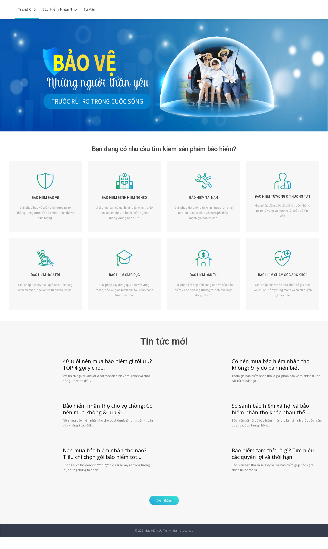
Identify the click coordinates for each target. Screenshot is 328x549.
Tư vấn (89, 9)
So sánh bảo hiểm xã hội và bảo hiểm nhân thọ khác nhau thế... (270, 420)
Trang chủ (27, 9)
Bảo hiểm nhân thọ (59, 9)
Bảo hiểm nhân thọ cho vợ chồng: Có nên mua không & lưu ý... (108, 420)
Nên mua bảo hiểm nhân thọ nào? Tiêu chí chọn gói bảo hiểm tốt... (105, 465)
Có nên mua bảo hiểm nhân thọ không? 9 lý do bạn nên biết (270, 376)
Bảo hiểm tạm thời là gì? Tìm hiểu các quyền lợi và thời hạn (273, 465)
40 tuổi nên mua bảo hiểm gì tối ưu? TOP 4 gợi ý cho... (107, 376)
